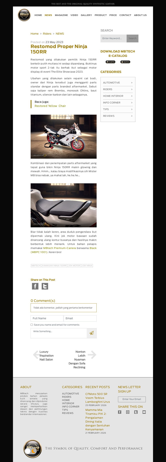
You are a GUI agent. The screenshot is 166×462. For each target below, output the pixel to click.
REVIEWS (68, 413)
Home (35, 33)
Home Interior (118, 96)
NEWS (48, 15)
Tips (118, 109)
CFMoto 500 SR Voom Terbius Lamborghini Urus (97, 398)
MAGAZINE (61, 15)
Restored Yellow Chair (50, 106)
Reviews (118, 116)
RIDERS (66, 397)
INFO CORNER (70, 407)
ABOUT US (140, 15)
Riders (47, 33)
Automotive (118, 83)
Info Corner (118, 103)
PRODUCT (101, 15)
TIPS (65, 410)
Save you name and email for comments (56, 325)
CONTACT (125, 15)
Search (132, 38)
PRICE (113, 15)
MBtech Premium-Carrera (59, 248)
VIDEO (74, 15)
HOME (38, 15)
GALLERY (86, 15)
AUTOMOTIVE (70, 394)
